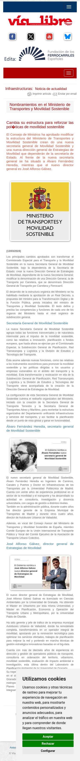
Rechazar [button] (48, 743)
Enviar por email (64, 93)
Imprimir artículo (39, 93)
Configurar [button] (48, 751)
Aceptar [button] (48, 736)
